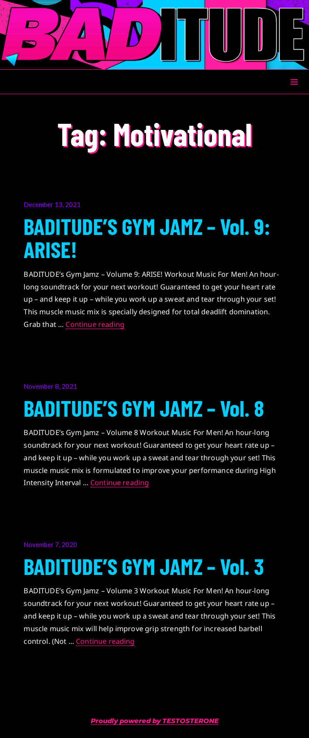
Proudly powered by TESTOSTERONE (155, 721)
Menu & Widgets (294, 91)
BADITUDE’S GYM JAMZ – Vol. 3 (144, 565)
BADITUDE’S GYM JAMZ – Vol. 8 (144, 407)
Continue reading (94, 324)
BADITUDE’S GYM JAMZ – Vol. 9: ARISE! (147, 237)
